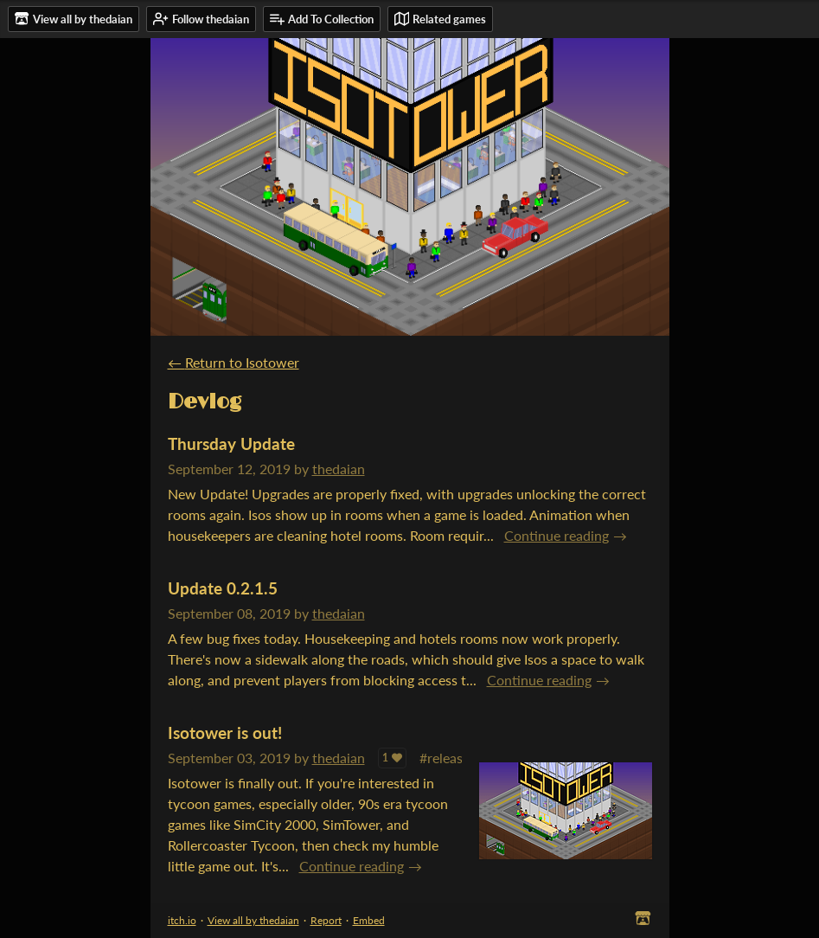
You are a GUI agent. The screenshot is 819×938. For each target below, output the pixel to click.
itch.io (182, 920)
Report (326, 920)
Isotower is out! (225, 732)
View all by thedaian (253, 920)
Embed (369, 920)
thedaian (338, 468)
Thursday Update (231, 443)
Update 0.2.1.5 (223, 588)
